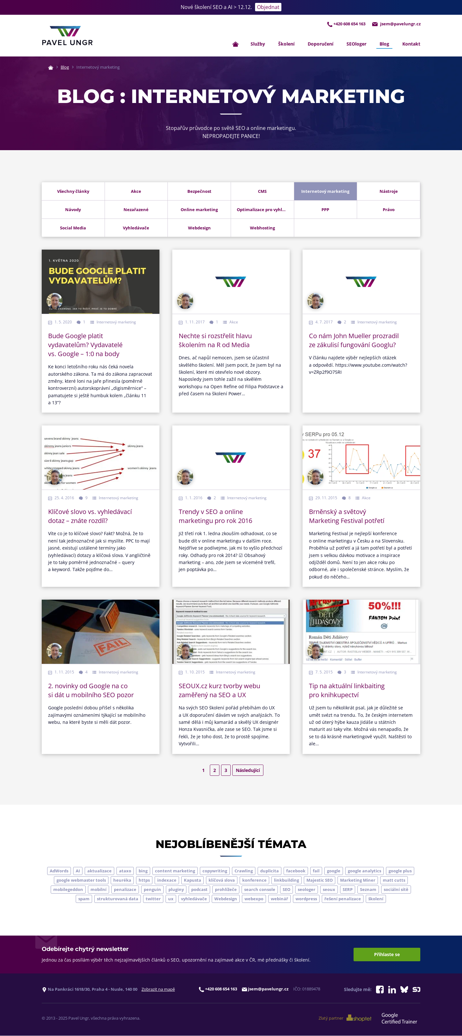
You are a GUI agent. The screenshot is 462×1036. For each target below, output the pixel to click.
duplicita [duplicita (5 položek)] (269, 871)
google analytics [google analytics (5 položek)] (364, 871)
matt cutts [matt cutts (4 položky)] (394, 880)
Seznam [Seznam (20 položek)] (368, 890)
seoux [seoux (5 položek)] (329, 890)
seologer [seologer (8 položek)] (306, 890)
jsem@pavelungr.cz (396, 24)
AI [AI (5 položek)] (78, 871)
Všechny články (73, 191)
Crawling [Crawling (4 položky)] (244, 871)
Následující (248, 770)
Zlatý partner (345, 1018)
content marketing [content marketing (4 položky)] (175, 871)
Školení (286, 44)
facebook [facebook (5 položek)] (295, 871)
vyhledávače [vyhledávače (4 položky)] (194, 899)
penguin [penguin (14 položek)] (152, 890)
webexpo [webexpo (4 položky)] (253, 899)
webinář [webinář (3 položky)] (279, 899)
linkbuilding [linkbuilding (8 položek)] (286, 880)
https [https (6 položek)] (144, 880)
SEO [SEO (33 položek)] (286, 890)
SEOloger (356, 44)
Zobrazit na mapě (158, 989)
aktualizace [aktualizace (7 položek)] (99, 871)
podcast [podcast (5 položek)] (199, 890)
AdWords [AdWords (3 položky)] (59, 871)
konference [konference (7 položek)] (254, 880)
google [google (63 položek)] (333, 871)
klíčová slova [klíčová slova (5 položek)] (222, 880)
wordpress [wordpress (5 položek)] (306, 899)
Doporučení (320, 44)
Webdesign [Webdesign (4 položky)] (225, 899)
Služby (258, 44)
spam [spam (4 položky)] (84, 899)
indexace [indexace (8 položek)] (166, 880)
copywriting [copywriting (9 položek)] (214, 871)
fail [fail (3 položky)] (316, 871)
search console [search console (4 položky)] (259, 890)
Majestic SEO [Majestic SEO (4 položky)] (319, 880)
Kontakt (411, 44)
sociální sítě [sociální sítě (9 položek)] (396, 890)
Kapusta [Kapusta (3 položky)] (192, 880)
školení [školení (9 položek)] (375, 899)
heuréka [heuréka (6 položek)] (122, 880)
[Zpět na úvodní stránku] (67, 35)
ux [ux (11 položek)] (171, 899)
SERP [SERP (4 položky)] (348, 890)
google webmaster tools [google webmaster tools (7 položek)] (81, 880)
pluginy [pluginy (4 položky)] (176, 890)
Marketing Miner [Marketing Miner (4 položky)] (357, 880)
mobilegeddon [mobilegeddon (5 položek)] (68, 890)
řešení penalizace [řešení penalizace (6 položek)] (342, 899)
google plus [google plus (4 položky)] (400, 871)
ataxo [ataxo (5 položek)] (125, 871)
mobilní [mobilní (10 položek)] (98, 890)
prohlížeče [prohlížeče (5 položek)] (226, 890)
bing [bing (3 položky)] (143, 871)
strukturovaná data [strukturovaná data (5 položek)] (117, 899)
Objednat (268, 7)
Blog (384, 44)
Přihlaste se (387, 955)
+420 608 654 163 (345, 24)
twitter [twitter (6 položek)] (153, 899)
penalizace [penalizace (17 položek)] (125, 890)
